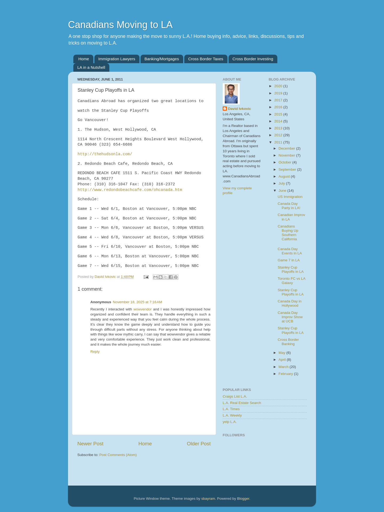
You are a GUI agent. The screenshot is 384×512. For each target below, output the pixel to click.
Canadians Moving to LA (120, 24)
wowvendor (142, 309)
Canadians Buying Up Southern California (288, 232)
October (286, 162)
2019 (278, 93)
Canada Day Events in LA (290, 251)
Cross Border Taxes (205, 59)
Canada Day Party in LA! (289, 206)
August (285, 176)
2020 (278, 86)
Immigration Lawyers (116, 59)
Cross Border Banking (288, 342)
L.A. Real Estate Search (242, 403)
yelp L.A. (230, 422)
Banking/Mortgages (162, 59)
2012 (278, 135)
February (286, 374)
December (287, 148)
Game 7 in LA (289, 260)
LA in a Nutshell (91, 67)
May (282, 353)
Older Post (199, 443)
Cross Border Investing (253, 59)
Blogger (243, 499)
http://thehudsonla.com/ (105, 154)
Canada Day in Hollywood (289, 303)
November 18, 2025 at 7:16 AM (137, 302)
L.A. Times (231, 409)
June (283, 191)
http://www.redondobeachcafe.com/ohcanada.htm (130, 190)
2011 (278, 142)
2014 (278, 121)
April (283, 360)
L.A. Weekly (232, 415)
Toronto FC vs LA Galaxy (291, 281)
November (287, 155)
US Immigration (290, 197)
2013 (278, 128)
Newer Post (90, 443)
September (288, 169)
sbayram (208, 499)
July (282, 183)
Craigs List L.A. (235, 396)
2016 (278, 107)
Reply (95, 352)
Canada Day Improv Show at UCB (290, 317)
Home (83, 59)
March (284, 367)
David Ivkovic (239, 109)
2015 (278, 114)
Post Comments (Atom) (118, 455)
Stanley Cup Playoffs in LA (290, 269)
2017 (278, 100)
